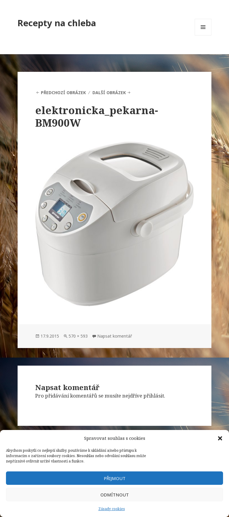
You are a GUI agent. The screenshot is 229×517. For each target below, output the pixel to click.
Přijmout (115, 478)
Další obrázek (109, 92)
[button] (220, 438)
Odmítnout (114, 495)
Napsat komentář (114, 336)
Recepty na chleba (57, 23)
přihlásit (153, 395)
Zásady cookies (111, 508)
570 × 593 (78, 336)
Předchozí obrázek (63, 92)
